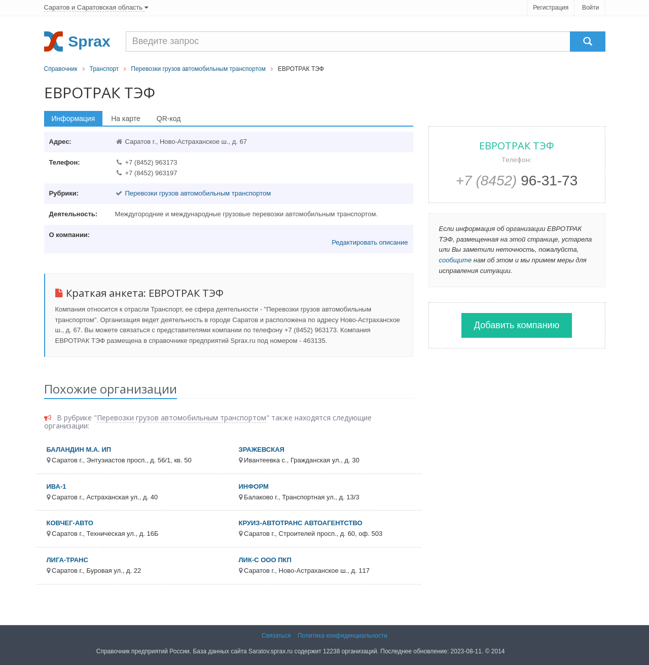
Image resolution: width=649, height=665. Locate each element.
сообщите (455, 260)
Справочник (61, 68)
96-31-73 (517, 180)
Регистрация (550, 7)
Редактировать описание (370, 242)
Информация (73, 118)
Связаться (276, 635)
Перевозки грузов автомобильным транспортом (198, 68)
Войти (590, 7)
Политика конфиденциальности (342, 635)
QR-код (169, 118)
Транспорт (104, 68)
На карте (125, 118)
